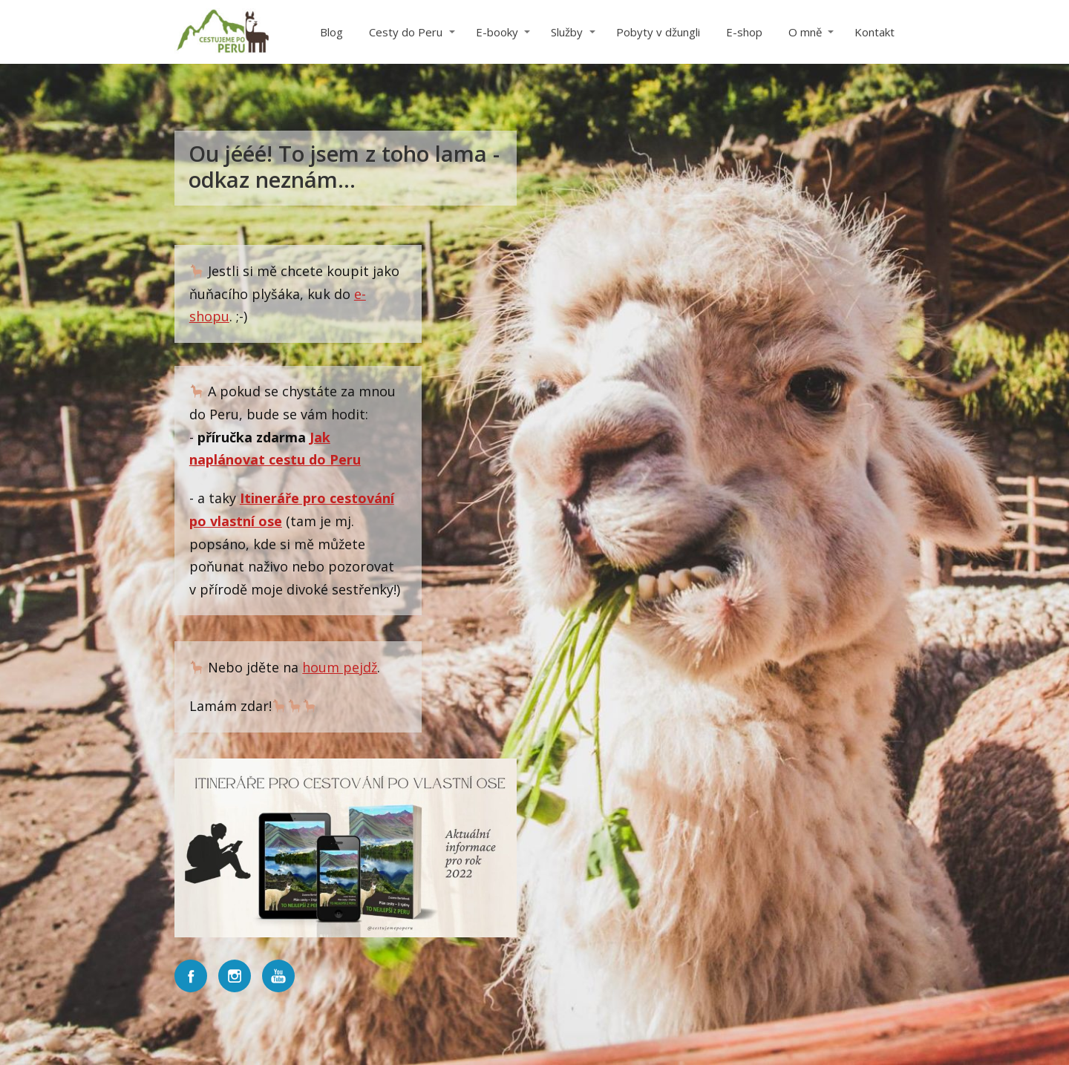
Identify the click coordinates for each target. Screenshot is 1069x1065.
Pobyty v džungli (658, 31)
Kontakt (874, 31)
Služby (567, 31)
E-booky (497, 31)
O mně (805, 31)
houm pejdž (339, 667)
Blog (331, 31)
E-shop (744, 31)
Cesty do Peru (405, 31)
